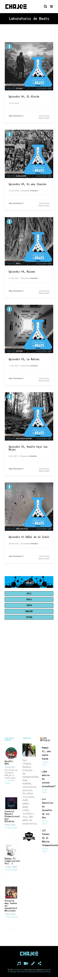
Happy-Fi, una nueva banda (46, 753)
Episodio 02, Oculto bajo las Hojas (28, 448)
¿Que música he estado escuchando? (47, 779)
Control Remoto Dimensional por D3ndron (12, 816)
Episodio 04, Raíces (22, 271)
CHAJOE (17, 969)
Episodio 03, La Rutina (24, 359)
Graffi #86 (9, 762)
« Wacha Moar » (10, 781)
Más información (15, 115)
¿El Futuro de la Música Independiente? (47, 838)
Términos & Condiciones (26, 971)
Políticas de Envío (43, 971)
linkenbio (34, 190)
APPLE (29, 593)
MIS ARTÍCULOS (45, 739)
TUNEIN (29, 605)
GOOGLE (29, 599)
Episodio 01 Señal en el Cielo (29, 536)
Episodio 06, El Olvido (24, 96)
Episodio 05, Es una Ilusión (27, 184)
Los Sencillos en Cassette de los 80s (47, 808)
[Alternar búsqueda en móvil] (45, 6)
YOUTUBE (29, 617)
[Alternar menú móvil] (51, 6)
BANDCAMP (29, 611)
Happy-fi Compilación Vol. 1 (12, 861)
